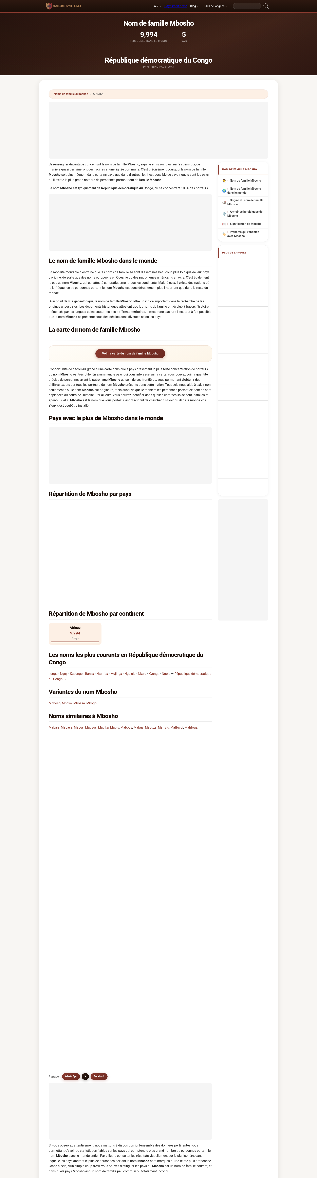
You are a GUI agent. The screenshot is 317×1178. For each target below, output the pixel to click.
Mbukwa (107, 1028)
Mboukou (107, 988)
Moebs (147, 1028)
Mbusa (147, 969)
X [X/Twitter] (85, 772)
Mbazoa (148, 1018)
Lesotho (157, 517)
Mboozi (64, 998)
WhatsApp (71, 772)
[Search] (247, 6)
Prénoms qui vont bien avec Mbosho (243, 234)
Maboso (54, 632)
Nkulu (142, 602)
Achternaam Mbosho (246, 318)
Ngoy (64, 602)
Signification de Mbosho (245, 224)
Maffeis (163, 656)
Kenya (73, 517)
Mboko (67, 632)
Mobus (64, 1028)
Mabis (114, 656)
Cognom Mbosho (243, 294)
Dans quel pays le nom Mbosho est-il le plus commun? (92, 687)
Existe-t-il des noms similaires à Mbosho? (83, 759)
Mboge (147, 959)
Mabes (78, 656)
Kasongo (76, 602)
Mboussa (149, 949)
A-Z (156, 6)
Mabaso (65, 949)
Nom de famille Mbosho (245, 180)
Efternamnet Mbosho (246, 367)
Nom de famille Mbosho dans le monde (244, 191)
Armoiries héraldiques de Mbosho (245, 214)
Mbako (105, 969)
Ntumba (102, 602)
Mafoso (189, 969)
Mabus (139, 656)
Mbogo (91, 632)
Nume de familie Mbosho (242, 357)
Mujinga (116, 602)
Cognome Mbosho (244, 286)
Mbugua (106, 1018)
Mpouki (148, 1008)
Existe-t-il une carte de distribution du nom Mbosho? (91, 745)
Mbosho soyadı (242, 374)
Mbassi (106, 949)
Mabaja (54, 656)
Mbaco (64, 969)
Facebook (99, 772)
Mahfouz (191, 656)
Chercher (192, 1063)
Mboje (188, 959)
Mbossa (79, 632)
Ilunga (53, 602)
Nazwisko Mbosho (244, 310)
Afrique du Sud (79, 527)
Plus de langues (214, 6)
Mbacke (64, 1018)
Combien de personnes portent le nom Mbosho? (88, 731)
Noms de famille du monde (71, 94)
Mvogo (105, 998)
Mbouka (106, 978)
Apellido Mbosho (243, 263)
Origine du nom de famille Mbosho (245, 202)
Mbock (64, 988)
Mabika (103, 656)
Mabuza (150, 656)
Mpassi (64, 1008)
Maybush (190, 1008)
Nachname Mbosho (245, 278)
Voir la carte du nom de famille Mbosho (130, 353)
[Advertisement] (158, 130)
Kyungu (154, 602)
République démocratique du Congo (93, 507)
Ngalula (130, 602)
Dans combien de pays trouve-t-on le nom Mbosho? (90, 718)
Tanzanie (158, 507)
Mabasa (66, 656)
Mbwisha (65, 959)
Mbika (188, 998)
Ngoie (166, 602)
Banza (89, 602)
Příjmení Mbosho (243, 325)
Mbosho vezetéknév (245, 348)
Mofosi (147, 998)
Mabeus (91, 656)
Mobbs (188, 1018)
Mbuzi (105, 1008)
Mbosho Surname (243, 271)
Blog (193, 6)
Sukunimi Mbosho (244, 340)
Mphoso (189, 978)
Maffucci (176, 656)
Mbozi (147, 978)
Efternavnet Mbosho (245, 333)
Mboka (105, 959)
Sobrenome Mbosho (245, 303)
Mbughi (189, 988)
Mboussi (190, 949)
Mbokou (65, 978)
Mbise (147, 988)
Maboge (126, 656)
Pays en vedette (175, 6)
